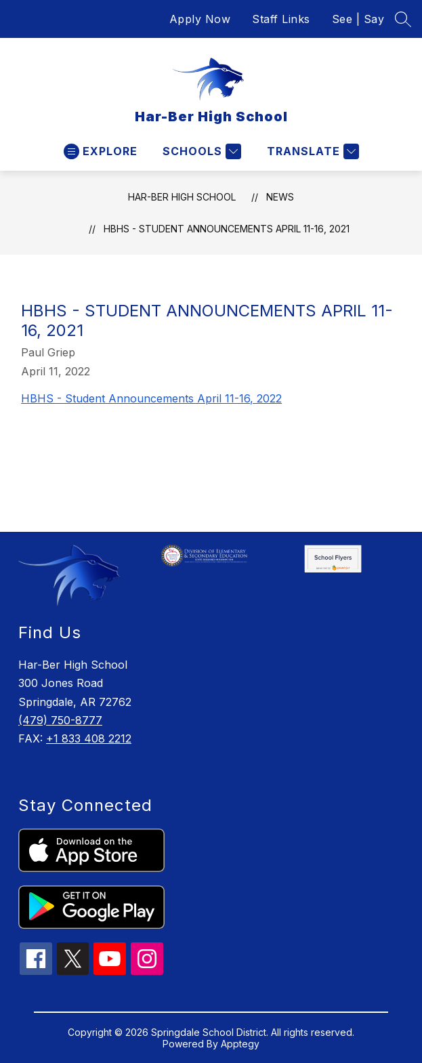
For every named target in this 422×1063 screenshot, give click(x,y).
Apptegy (240, 1043)
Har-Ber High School (182, 197)
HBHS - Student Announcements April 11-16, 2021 (227, 228)
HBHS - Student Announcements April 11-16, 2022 (151, 398)
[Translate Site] (311, 151)
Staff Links (281, 19)
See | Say (358, 19)
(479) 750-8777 (60, 720)
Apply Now (200, 19)
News (280, 197)
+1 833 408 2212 (88, 738)
